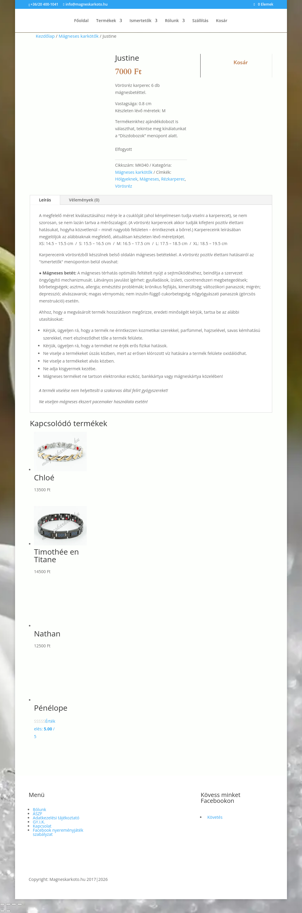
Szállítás (200, 21)
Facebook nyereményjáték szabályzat (58, 832)
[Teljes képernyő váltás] (8, 904)
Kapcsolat (42, 826)
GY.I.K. (39, 822)
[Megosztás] (14, 904)
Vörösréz (123, 186)
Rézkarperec (173, 179)
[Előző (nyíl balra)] (2, 911)
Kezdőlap (45, 36)
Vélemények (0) (84, 200)
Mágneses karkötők (79, 36)
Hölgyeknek (126, 179)
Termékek (106, 21)
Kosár (221, 21)
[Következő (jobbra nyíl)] (8, 911)
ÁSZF (37, 813)
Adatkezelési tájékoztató (56, 818)
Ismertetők (140, 21)
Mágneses (149, 179)
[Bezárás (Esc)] (19, 904)
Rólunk (172, 21)
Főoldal (81, 21)
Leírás (45, 200)
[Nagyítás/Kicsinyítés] (2, 904)
